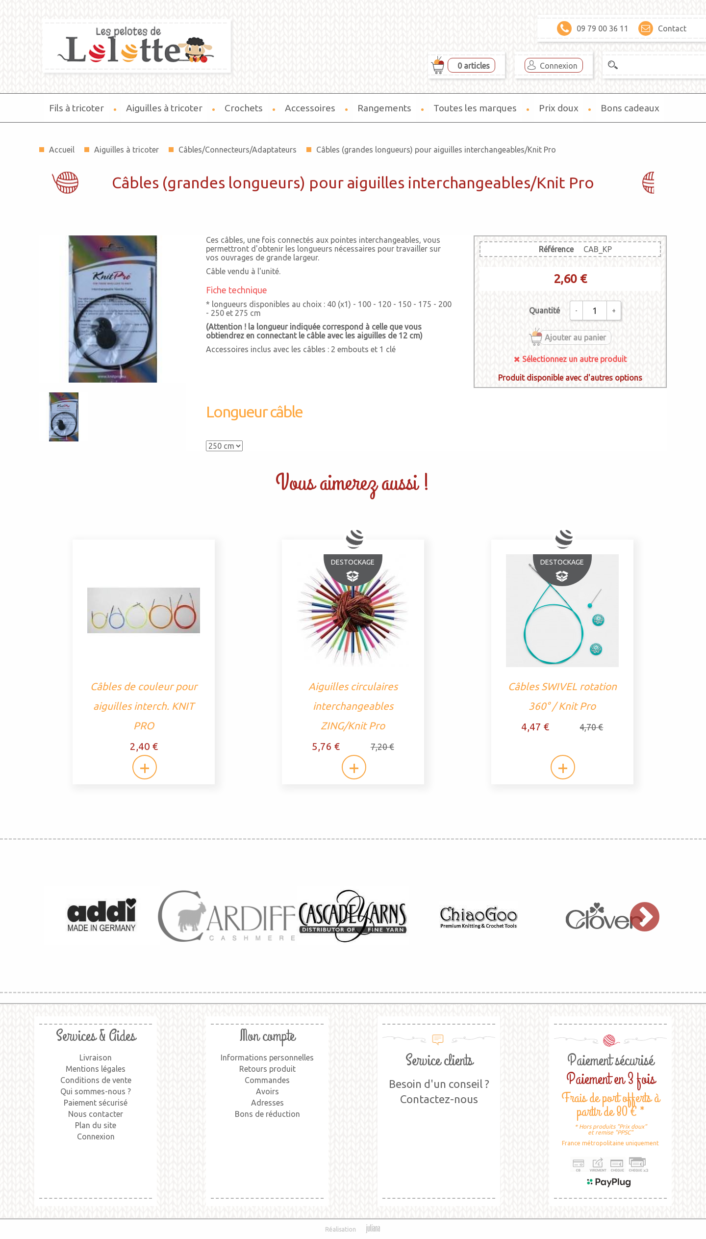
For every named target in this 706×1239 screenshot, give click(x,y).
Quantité (544, 310)
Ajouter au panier (575, 337)
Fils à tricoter (76, 108)
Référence (556, 249)
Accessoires (310, 108)
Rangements (384, 108)
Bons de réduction (267, 1114)
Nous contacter (95, 1114)
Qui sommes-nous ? (95, 1091)
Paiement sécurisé (95, 1102)
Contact (662, 28)
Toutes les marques (475, 108)
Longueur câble (254, 411)
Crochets (244, 108)
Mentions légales (96, 1068)
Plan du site (95, 1125)
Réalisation (353, 1229)
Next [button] (640, 916)
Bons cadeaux (630, 108)
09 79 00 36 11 (593, 28)
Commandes (267, 1080)
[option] (102, 915)
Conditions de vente (95, 1080)
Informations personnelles (267, 1057)
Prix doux (559, 108)
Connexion (559, 65)
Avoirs (267, 1091)
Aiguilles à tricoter (164, 108)
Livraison (95, 1057)
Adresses (267, 1102)
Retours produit (267, 1068)
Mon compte (267, 1036)
